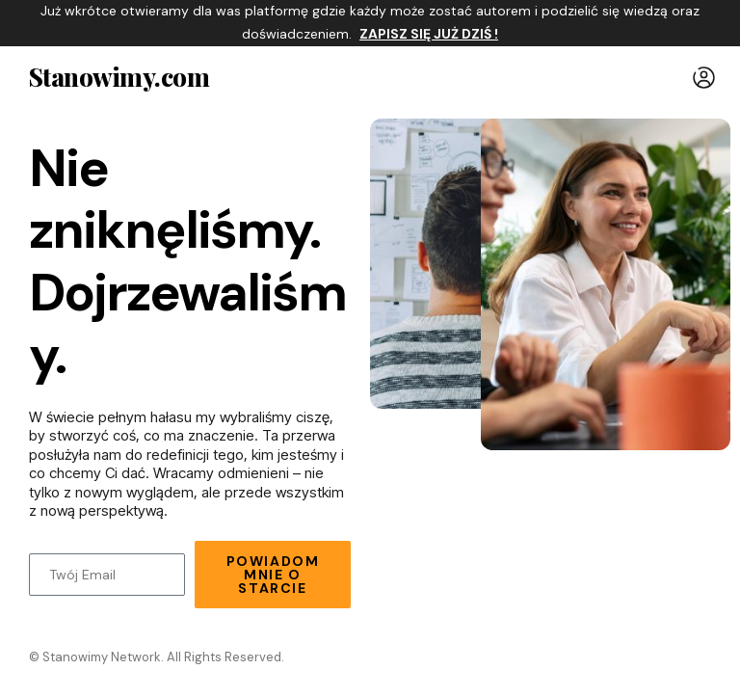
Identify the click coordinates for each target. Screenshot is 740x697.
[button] (704, 78)
